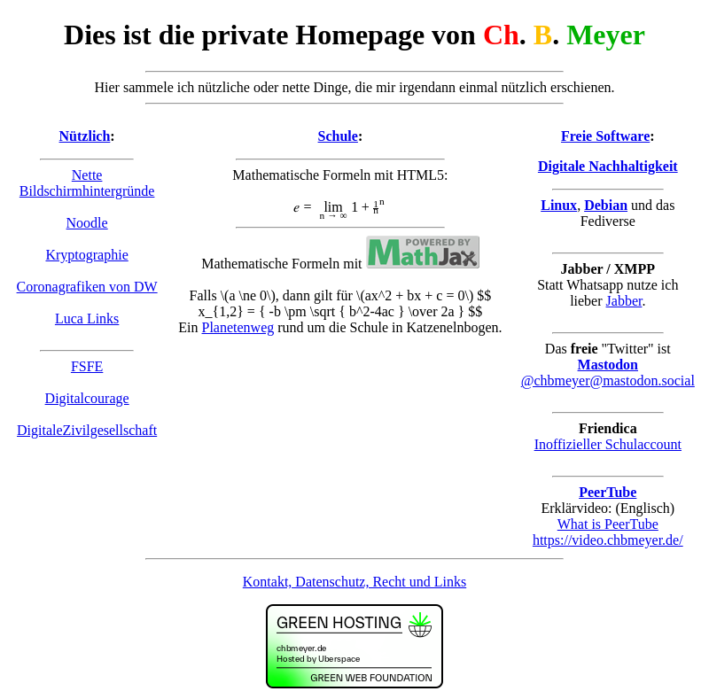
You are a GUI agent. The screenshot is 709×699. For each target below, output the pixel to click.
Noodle (87, 222)
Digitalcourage (87, 398)
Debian (605, 205)
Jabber (624, 300)
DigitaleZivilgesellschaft (87, 430)
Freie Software (605, 136)
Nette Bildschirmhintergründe (87, 182)
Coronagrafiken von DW (87, 286)
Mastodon (608, 364)
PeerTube (607, 492)
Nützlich (85, 136)
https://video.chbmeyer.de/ (608, 540)
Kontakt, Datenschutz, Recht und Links (354, 581)
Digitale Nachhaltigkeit (608, 166)
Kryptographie (86, 254)
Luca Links (87, 318)
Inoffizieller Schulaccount (608, 444)
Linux (559, 205)
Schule (338, 136)
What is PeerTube (607, 524)
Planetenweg (238, 327)
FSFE (87, 366)
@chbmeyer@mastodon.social (608, 380)
